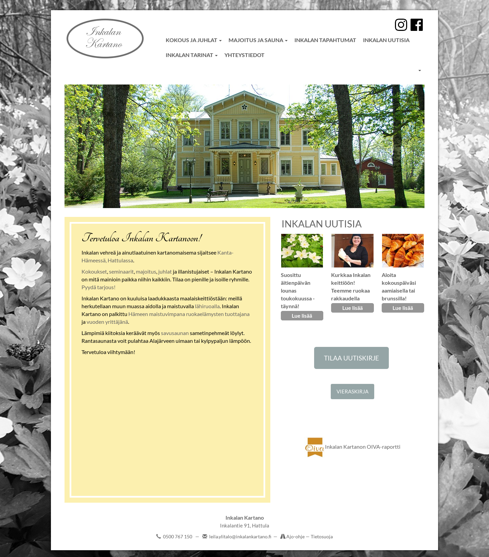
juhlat (165, 271)
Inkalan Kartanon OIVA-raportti (352, 446)
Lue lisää (302, 315)
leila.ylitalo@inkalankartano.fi (240, 536)
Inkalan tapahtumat (325, 40)
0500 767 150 (177, 536)
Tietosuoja (322, 536)
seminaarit (121, 271)
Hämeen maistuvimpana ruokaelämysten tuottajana (189, 314)
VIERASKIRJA (352, 391)
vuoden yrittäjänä (107, 321)
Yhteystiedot (244, 55)
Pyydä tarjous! (98, 287)
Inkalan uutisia (386, 40)
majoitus (146, 271)
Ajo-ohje (296, 536)
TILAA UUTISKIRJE (351, 358)
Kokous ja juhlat (194, 40)
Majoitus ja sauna (258, 40)
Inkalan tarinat (192, 55)
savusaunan (175, 333)
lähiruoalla (207, 306)
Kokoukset (94, 271)
